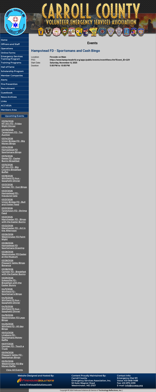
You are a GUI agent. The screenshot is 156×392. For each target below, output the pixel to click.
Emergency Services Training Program (11, 57)
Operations (6, 48)
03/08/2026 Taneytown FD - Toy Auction (12, 132)
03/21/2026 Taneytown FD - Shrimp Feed (14, 210)
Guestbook (6, 93)
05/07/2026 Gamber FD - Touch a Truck (13, 346)
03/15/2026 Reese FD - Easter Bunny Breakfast (11, 158)
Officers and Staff (10, 44)
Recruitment (7, 88)
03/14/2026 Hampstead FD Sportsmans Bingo (11, 149)
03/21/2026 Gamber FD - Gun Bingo (14, 185)
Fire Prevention (9, 84)
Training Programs (10, 62)
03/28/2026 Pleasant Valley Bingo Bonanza (13, 263)
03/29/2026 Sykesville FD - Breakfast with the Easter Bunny (12, 282)
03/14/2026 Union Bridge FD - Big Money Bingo (13, 141)
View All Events (14, 370)
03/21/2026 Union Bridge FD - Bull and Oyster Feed (13, 202)
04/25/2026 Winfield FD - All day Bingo (13, 326)
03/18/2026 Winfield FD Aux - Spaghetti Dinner (11, 178)
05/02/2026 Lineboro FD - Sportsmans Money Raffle (12, 336)
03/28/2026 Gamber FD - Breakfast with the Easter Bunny (14, 271)
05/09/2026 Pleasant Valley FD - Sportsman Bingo (12, 355)
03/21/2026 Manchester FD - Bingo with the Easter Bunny (14, 219)
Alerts (3, 80)
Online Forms (7, 53)
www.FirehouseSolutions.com (36, 384)
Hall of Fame (7, 67)
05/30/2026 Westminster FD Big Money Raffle (12, 363)
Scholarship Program (12, 71)
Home (3, 40)
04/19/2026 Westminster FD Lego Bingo (13, 317)
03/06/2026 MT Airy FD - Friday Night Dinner (12, 123)
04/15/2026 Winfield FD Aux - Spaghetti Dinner (11, 300)
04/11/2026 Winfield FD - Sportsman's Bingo (12, 291)
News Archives (8, 97)
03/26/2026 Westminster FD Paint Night (13, 237)
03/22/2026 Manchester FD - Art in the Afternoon (14, 228)
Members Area (8, 110)
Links (3, 101)
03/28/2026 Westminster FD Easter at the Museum (14, 254)
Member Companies (11, 75)
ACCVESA (5, 105)
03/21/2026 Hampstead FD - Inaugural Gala (10, 193)
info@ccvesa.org (134, 385)
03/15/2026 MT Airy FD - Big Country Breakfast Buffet (11, 168)
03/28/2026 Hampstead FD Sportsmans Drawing (13, 245)
